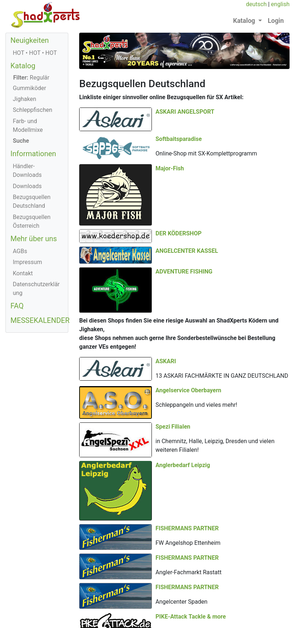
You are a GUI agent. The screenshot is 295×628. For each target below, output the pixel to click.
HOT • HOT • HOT (35, 52)
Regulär (31, 77)
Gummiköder (29, 88)
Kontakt (23, 273)
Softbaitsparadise (255, 126)
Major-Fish (169, 164)
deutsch (256, 4)
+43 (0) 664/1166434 (113, 617)
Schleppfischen (32, 109)
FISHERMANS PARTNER (187, 518)
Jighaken (24, 99)
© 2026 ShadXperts (36, 600)
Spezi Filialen (249, 355)
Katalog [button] (245, 20)
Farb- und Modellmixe (28, 125)
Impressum (27, 262)
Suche (21, 140)
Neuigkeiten (30, 40)
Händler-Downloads (27, 170)
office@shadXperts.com (176, 617)
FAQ (17, 305)
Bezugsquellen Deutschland (31, 201)
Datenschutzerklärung (36, 288)
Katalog (23, 65)
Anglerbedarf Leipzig (182, 411)
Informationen (33, 153)
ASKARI (165, 297)
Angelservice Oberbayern (188, 326)
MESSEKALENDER (40, 320)
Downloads (27, 186)
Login (276, 20)
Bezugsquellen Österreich (31, 221)
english (280, 4)
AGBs (20, 251)
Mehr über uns (34, 238)
